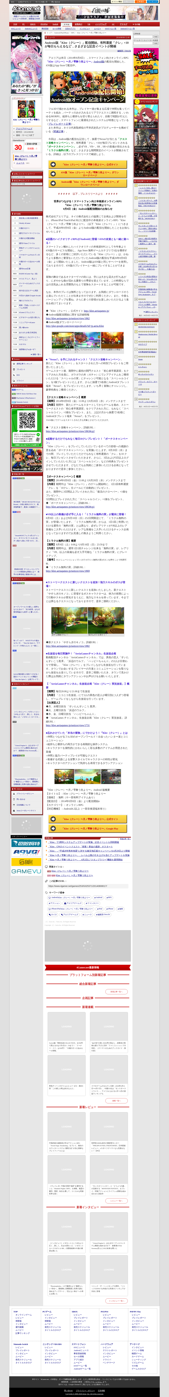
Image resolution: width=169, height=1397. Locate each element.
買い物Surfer (24, 327)
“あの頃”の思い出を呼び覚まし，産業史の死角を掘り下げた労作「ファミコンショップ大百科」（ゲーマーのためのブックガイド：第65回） (108, 1047)
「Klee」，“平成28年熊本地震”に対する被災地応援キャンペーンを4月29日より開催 (89, 851)
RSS (12, 2)
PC (23, 24)
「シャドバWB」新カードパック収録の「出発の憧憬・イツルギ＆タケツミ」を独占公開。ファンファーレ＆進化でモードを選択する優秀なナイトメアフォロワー (147, 190)
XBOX (32, 24)
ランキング (152, 2)
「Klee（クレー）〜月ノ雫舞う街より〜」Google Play (90, 828)
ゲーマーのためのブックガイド (29, 284)
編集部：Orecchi (124, 51)
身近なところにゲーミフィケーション (29, 338)
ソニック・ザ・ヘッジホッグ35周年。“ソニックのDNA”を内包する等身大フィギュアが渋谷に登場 (108, 1288)
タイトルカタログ (53, 1330)
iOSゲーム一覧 (110, 28)
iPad (100, 909)
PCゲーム (20, 390)
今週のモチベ (24, 228)
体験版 (19, 1321)
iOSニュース (16, 28)
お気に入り (128, 2)
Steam (140, 359)
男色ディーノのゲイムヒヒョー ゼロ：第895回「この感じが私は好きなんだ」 (66, 1087)
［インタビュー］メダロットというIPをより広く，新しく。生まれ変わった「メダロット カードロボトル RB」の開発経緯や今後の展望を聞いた (26, 714)
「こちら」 (98, 1382)
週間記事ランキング (24, 363)
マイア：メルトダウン (147, 402)
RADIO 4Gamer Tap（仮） (29, 274)
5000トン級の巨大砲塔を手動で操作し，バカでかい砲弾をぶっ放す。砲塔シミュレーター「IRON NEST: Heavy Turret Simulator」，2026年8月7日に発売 (147, 241)
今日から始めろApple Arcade (30, 295)
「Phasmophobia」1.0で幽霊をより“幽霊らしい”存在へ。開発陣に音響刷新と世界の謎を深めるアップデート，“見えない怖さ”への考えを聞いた (26, 782)
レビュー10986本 (20, 19)
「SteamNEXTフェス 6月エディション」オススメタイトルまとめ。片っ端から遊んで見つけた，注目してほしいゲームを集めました (26, 538)
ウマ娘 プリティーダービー (147, 393)
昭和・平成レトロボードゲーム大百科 (29, 306)
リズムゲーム (138, 1362)
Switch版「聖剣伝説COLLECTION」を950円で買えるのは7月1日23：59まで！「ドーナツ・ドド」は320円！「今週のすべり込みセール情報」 (66, 1047)
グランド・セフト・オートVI (147, 383)
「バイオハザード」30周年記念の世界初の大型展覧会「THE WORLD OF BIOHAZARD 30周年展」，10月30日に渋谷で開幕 (147, 203)
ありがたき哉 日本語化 (28, 332)
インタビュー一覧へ (116, 1301)
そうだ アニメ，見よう (28, 279)
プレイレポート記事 (59, 124)
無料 (121, 909)
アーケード (135, 1344)
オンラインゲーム (24, 1315)
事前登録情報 (80, 1353)
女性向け (78, 24)
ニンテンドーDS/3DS (52, 1344)
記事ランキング (23, 1333)
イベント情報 (138, 1350)
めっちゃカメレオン (146, 374)
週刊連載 (20, 1327)
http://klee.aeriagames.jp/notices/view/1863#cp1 (70, 506)
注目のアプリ (70, 28)
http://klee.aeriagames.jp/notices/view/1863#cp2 (70, 431)
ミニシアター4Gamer (27, 322)
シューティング (139, 1359)
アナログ (123, 24)
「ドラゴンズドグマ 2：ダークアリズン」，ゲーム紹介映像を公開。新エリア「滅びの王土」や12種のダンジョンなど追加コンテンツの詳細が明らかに (147, 254)
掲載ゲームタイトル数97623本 (26, 16)
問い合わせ (55, 2)
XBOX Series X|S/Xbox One (26, 394)
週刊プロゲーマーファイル (29, 233)
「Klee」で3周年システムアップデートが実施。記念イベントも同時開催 (83, 842)
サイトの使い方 (41, 2)
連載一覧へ (36, 354)
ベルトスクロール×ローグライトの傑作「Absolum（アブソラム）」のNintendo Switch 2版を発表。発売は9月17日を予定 (147, 304)
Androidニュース (31, 28)
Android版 (98, 61)
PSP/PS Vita (135, 1311)
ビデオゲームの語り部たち (29, 317)
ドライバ (20, 380)
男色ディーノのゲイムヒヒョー (29, 249)
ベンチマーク (109, 1362)
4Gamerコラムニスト (27, 312)
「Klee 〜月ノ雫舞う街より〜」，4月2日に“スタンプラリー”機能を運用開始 (85, 860)
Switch (55, 24)
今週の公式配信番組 (27, 238)
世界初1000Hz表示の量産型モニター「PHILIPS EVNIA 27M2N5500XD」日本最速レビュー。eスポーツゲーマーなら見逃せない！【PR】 (108, 1147)
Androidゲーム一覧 (127, 28)
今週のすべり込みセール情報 (29, 263)
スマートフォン (79, 1344)
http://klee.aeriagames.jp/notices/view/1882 (68, 646)
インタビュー (85, 28)
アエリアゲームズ (24, 128)
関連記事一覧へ (125, 839)
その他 (135, 1366)
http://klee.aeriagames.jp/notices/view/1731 (68, 725)
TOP (15, 24)
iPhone (110, 909)
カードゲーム (138, 1356)
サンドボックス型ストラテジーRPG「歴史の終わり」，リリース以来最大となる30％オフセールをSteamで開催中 (147, 228)
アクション (55, 903)
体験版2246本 (34, 19)
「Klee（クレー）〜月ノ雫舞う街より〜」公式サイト (90, 164)
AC (113, 24)
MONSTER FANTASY (146, 327)
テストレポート (110, 1350)
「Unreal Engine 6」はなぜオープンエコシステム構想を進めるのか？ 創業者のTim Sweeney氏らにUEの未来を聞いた (26, 748)
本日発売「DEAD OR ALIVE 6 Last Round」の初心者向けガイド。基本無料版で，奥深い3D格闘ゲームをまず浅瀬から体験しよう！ (26, 504)
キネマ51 (22, 344)
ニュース (20, 163)
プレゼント (21, 369)
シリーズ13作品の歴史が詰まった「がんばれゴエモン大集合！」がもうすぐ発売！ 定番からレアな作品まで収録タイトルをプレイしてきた (147, 279)
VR (88, 24)
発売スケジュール (53, 1327)
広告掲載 (101, 1390)
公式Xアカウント (25, 2)
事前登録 (45, 28)
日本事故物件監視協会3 (147, 352)
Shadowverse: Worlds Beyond (147, 335)
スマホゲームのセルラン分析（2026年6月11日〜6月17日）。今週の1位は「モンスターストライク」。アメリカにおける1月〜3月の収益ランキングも (108, 1090)
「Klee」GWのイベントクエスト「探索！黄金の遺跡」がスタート (80, 846)
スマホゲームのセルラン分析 (29, 256)
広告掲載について (23, 805)
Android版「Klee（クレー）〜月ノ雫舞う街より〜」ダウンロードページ (90, 183)
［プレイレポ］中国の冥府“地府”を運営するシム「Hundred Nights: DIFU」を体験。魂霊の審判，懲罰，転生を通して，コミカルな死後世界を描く (66, 1190)
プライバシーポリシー (25, 793)
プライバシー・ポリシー (85, 1390)
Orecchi (104, 914)
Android (99, 897)
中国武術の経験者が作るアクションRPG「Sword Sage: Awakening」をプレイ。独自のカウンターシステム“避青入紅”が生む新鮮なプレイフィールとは (66, 1147)
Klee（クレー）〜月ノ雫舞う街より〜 (26, 120)
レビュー (20, 1318)
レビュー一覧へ (117, 1201)
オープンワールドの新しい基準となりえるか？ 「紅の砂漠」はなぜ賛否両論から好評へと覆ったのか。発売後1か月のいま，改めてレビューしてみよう (26, 609)
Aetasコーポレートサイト (26, 810)
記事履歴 (140, 2)
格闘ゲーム (137, 1353)
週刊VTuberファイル (27, 243)
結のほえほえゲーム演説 (28, 290)
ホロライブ (142, 344)
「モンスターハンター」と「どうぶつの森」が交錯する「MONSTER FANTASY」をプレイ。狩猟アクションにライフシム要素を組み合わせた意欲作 (108, 1190)
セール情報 (57, 28)
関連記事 (58, 131)
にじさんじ (142, 367)
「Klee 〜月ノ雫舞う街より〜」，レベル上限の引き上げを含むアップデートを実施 (88, 855)
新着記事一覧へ (117, 992)
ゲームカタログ (139, 1369)
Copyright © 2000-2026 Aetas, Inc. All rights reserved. (84, 1394)
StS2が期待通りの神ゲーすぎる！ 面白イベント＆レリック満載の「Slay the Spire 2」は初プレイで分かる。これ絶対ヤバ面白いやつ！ (26, 677)
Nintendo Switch (22, 402)
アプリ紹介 (79, 1359)
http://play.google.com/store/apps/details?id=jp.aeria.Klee (75, 326)
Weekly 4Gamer (24, 223)
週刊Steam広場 (24, 269)
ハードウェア (101, 24)
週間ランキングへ (151, 312)
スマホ (66, 24)
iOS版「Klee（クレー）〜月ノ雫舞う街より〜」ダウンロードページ (90, 174)
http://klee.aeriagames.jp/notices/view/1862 (68, 318)
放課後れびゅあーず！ (27, 349)
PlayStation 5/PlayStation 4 (25, 398)
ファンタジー (93, 903)
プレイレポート (81, 1318)
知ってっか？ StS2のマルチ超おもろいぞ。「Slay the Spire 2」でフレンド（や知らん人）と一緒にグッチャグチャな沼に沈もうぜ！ (26, 643)
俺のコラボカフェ (26, 300)
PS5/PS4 (44, 24)
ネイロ (54, 914)
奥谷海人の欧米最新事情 (28, 218)
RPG (110, 897)
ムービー (97, 28)
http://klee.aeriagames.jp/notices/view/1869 (68, 571)
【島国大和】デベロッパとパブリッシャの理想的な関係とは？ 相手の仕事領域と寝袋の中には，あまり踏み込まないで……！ (26, 572)
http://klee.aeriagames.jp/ (96, 311)
